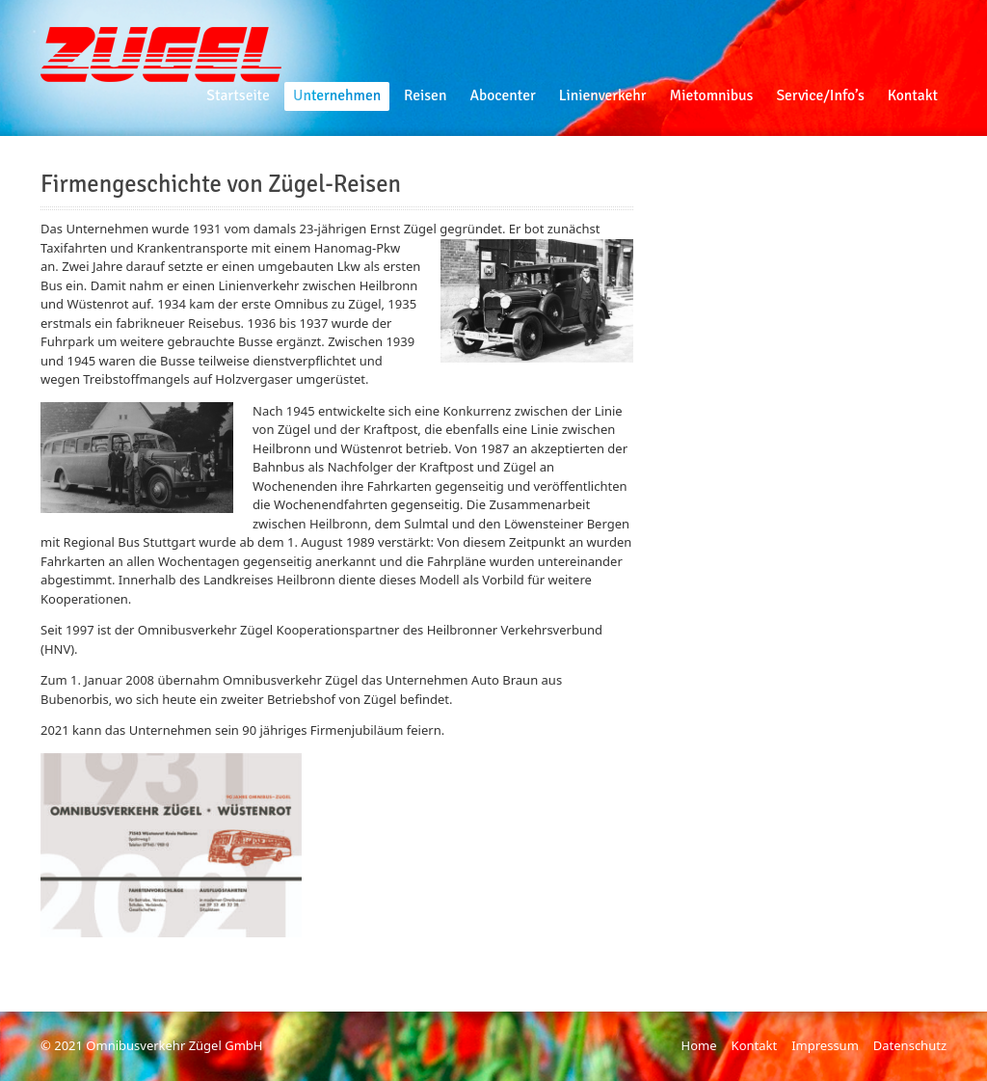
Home (699, 1045)
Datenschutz (910, 1045)
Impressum (825, 1045)
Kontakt (755, 1045)
